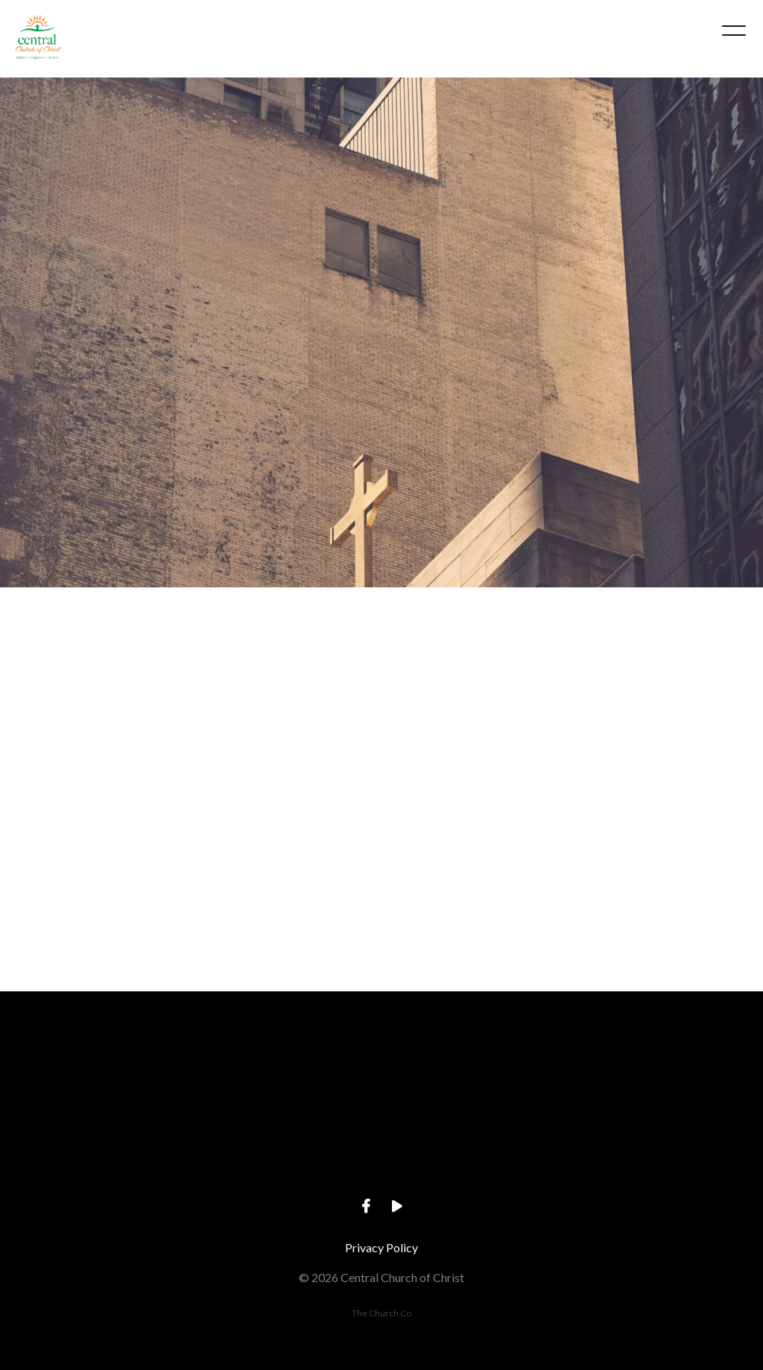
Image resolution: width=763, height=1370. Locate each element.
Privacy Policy (381, 1247)
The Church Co (381, 1313)
